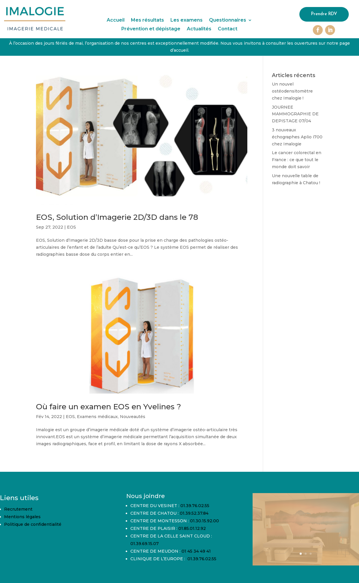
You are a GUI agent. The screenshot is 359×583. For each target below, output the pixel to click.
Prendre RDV (324, 14)
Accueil (116, 20)
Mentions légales (22, 516)
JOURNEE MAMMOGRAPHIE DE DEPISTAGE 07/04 (295, 114)
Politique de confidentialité (32, 524)
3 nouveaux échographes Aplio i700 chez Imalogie (297, 137)
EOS (71, 227)
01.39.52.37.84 (194, 513)
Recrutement (18, 509)
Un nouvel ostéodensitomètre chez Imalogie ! (292, 91)
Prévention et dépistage (150, 29)
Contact (227, 29)
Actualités (199, 29)
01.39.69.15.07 (144, 543)
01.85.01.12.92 (192, 528)
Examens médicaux (97, 416)
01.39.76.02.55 (194, 505)
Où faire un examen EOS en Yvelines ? (108, 406)
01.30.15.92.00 (204, 520)
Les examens (186, 20)
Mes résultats (147, 20)
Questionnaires (227, 20)
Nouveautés (132, 416)
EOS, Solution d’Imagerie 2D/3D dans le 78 (117, 217)
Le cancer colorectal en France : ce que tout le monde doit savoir (296, 159)
